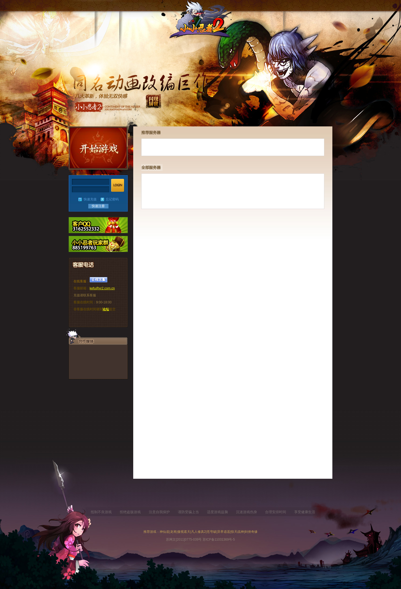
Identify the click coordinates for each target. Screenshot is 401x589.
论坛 (106, 309)
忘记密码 (112, 199)
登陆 (117, 185)
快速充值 (90, 199)
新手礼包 (98, 225)
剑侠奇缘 (251, 532)
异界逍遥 (223, 532)
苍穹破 (211, 532)
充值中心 (98, 244)
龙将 (173, 532)
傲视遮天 (183, 532)
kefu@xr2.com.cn (102, 288)
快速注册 (98, 206)
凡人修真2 (198, 532)
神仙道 (164, 532)
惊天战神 (237, 532)
